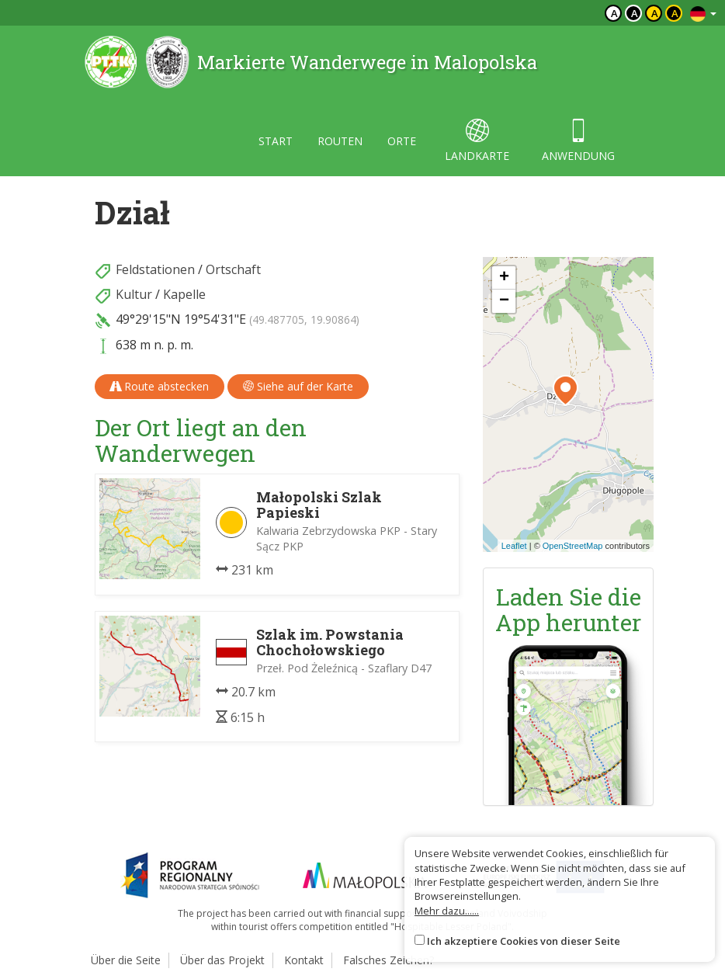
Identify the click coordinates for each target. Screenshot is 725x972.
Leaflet (514, 545)
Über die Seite (126, 960)
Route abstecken (159, 386)
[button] (565, 390)
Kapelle (184, 294)
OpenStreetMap (573, 545)
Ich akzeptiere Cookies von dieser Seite (523, 941)
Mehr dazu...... (447, 911)
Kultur (134, 294)
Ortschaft (233, 269)
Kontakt (304, 960)
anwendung (578, 141)
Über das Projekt (222, 960)
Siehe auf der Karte (298, 386)
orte (401, 141)
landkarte (477, 141)
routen (339, 141)
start (275, 141)
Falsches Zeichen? (388, 960)
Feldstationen (155, 269)
